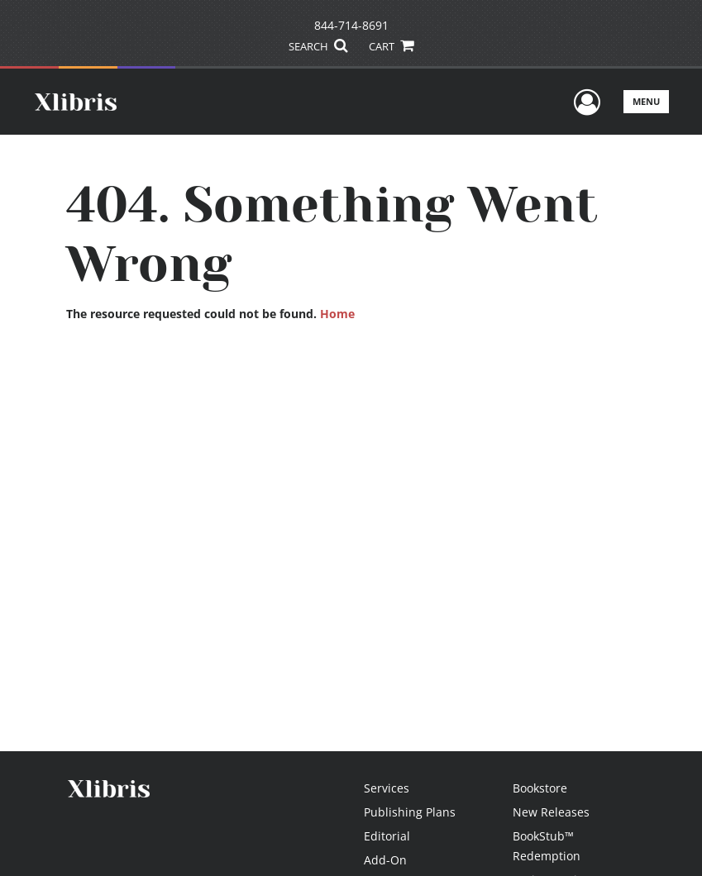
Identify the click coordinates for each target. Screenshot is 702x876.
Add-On (385, 860)
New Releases (551, 812)
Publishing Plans (410, 812)
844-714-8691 (351, 25)
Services (386, 788)
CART (391, 46)
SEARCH (318, 46)
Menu (646, 101)
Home (337, 313)
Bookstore (540, 788)
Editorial (387, 836)
